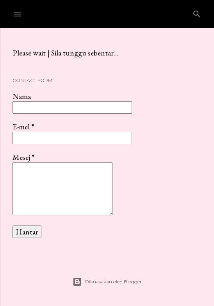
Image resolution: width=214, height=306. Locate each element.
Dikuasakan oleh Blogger (107, 281)
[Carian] (197, 12)
